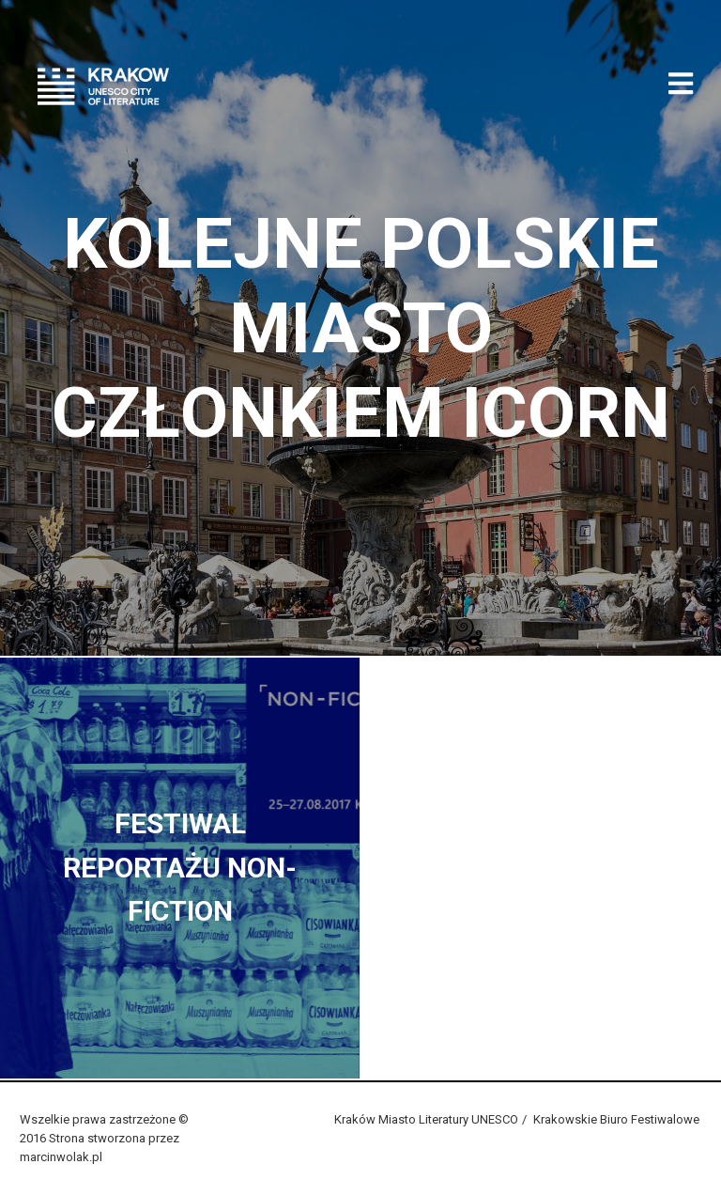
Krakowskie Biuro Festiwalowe (616, 1119)
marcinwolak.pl (61, 1157)
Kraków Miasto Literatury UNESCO (426, 1119)
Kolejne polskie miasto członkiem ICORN (361, 328)
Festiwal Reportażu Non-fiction (180, 867)
